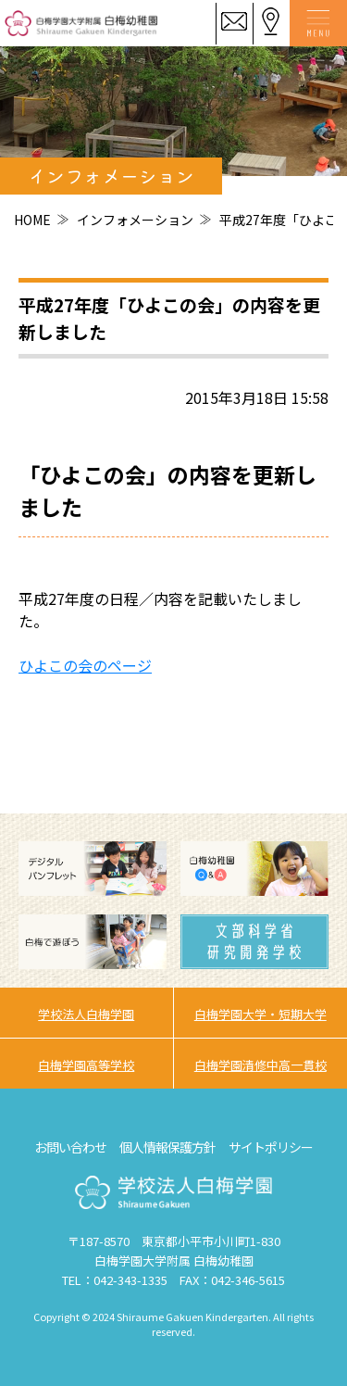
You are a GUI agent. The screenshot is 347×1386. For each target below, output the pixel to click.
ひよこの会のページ (85, 665)
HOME (32, 219)
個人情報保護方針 (167, 1147)
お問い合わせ (70, 1147)
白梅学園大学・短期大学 (260, 1014)
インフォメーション (135, 219)
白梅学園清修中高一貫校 (260, 1065)
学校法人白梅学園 (86, 1014)
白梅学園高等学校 (86, 1065)
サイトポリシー (271, 1147)
